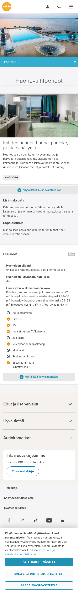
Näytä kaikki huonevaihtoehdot (42, 190)
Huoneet (11, 62)
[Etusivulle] (6, 6)
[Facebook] (9, 520)
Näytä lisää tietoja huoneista (41, 376)
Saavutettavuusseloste (19, 498)
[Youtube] (49, 520)
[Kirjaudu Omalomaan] (48, 7)
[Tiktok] (36, 520)
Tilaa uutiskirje (23, 471)
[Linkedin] (62, 520)
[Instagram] (22, 520)
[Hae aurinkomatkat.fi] (59, 7)
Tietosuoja (11, 488)
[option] (39, 35)
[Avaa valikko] (71, 7)
